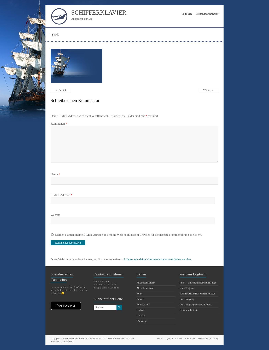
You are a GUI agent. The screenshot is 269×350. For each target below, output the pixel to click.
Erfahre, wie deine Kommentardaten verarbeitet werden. (157, 259)
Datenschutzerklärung (208, 338)
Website (55, 214)
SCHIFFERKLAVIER (98, 12)
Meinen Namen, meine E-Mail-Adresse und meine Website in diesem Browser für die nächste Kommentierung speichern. (128, 234)
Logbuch (187, 13)
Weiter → (208, 90)
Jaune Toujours (187, 288)
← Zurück (60, 90)
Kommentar (59, 123)
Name (55, 174)
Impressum (190, 338)
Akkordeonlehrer (145, 288)
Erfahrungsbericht (188, 310)
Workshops (142, 321)
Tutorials (141, 315)
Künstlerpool (143, 304)
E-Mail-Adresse (61, 195)
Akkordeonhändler (207, 13)
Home (139, 293)
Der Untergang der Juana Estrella (196, 304)
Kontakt (140, 299)
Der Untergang (187, 299)
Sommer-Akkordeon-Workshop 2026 (197, 293)
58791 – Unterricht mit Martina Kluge (198, 282)
